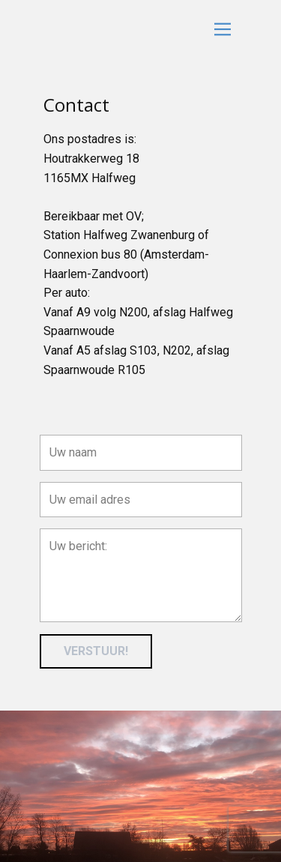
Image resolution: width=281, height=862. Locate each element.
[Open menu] (222, 29)
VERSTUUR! (96, 651)
